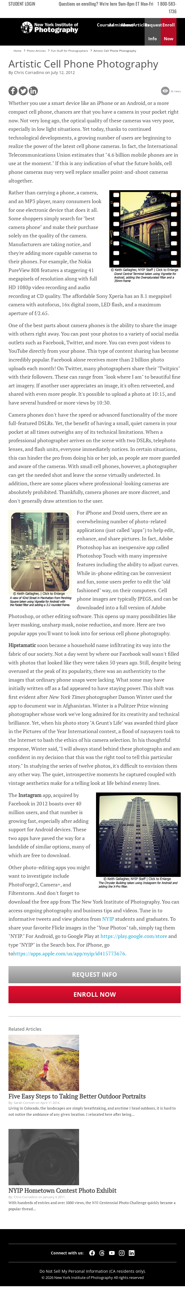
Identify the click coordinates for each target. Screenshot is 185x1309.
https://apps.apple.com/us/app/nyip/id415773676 (69, 953)
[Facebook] (92, 1253)
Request (153, 31)
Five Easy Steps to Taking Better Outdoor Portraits (77, 1096)
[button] (13, 90)
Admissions (115, 25)
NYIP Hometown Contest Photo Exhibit (62, 1191)
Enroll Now (94, 994)
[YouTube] (112, 1253)
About (126, 25)
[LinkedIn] (131, 1253)
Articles (139, 25)
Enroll (168, 31)
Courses (103, 25)
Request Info (94, 974)
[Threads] (102, 1253)
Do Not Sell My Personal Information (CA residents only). (93, 1271)
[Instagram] (122, 1253)
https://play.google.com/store (134, 936)
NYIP (108, 918)
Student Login (21, 3)
